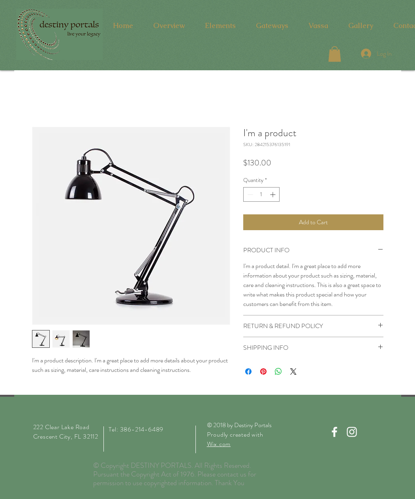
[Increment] (273, 194)
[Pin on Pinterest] (263, 371)
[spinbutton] (261, 194)
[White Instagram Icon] (352, 432)
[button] (334, 54)
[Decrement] (249, 194)
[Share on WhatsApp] (278, 371)
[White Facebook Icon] (334, 432)
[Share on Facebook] (248, 371)
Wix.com (219, 443)
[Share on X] (293, 371)
